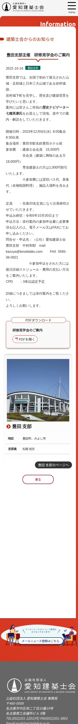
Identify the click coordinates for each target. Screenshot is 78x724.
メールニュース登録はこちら (40, 641)
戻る (38, 479)
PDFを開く (27, 339)
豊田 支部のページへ (53, 464)
